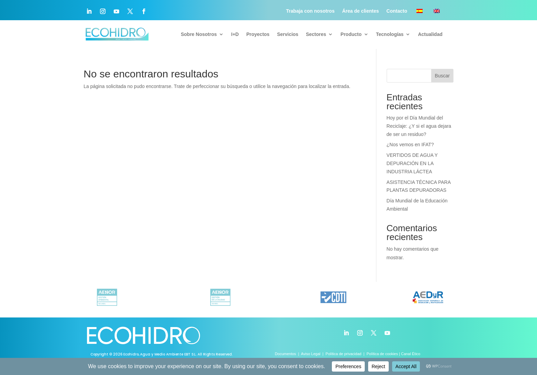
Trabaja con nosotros (310, 11)
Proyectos (258, 34)
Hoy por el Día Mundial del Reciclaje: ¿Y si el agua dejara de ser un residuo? (419, 126)
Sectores (316, 34)
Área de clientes (360, 11)
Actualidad (430, 34)
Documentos (286, 354)
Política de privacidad (344, 354)
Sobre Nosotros (199, 34)
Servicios (287, 34)
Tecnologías (390, 34)
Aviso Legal (311, 354)
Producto (350, 34)
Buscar (442, 75)
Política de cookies (382, 354)
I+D (235, 34)
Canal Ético (410, 354)
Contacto (396, 11)
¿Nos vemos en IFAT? (410, 144)
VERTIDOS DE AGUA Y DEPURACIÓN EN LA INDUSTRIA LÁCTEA (412, 163)
